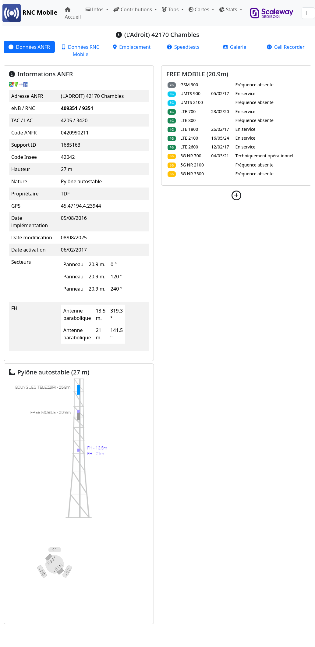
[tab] (29, 47)
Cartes (200, 9)
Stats (228, 9)
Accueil (73, 13)
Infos (95, 9)
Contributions (133, 9)
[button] (236, 195)
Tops (171, 9)
